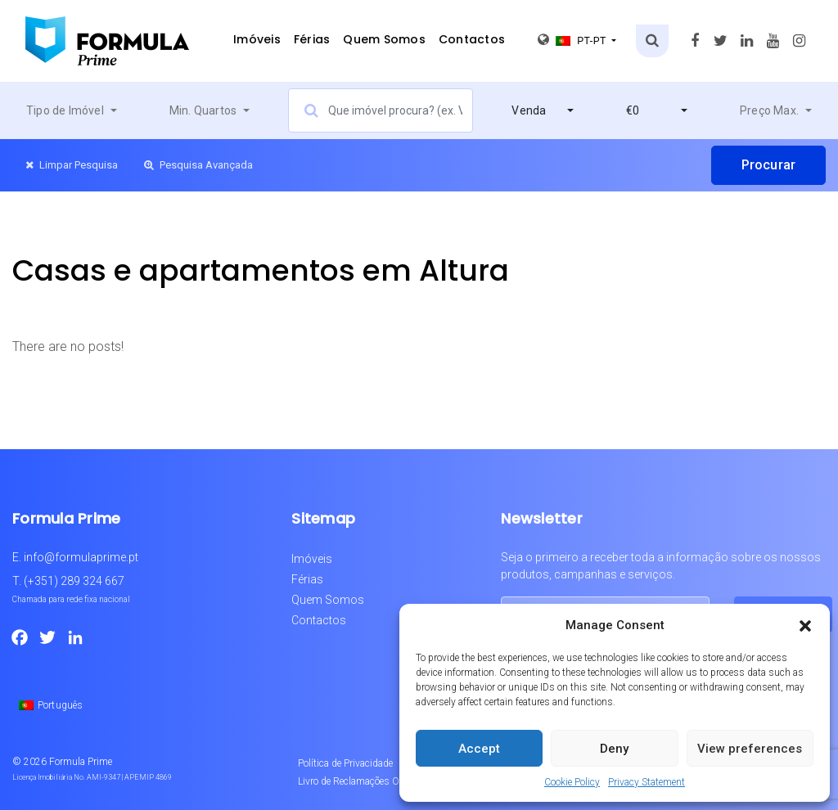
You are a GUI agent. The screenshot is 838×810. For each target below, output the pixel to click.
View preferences (749, 748)
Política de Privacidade (345, 763)
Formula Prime (80, 761)
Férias (312, 39)
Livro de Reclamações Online (359, 781)
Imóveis (257, 39)
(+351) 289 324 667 (74, 580)
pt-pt (573, 40)
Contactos (472, 39)
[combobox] (71, 110)
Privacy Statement (646, 782)
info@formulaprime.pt (81, 557)
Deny (614, 748)
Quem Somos (384, 39)
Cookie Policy (572, 782)
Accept (479, 748)
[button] (805, 625)
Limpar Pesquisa (71, 165)
